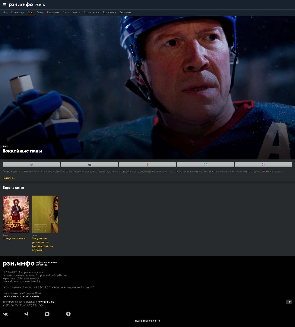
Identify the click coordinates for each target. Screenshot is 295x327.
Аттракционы (91, 12)
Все (5, 12)
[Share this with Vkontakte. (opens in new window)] (89, 164)
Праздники (109, 12)
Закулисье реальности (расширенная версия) (42, 244)
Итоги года (17, 12)
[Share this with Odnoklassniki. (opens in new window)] (147, 164)
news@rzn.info (46, 301)
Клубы (76, 12)
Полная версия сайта (147, 320)
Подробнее (9, 177)
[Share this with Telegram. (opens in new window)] (31, 164)
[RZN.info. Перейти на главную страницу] (27, 4)
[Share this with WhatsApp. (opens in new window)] (205, 164)
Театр (40, 12)
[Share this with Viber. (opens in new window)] (263, 164)
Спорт (65, 12)
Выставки (125, 12)
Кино (30, 12)
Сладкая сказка (14, 238)
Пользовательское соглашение (21, 296)
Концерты (53, 12)
